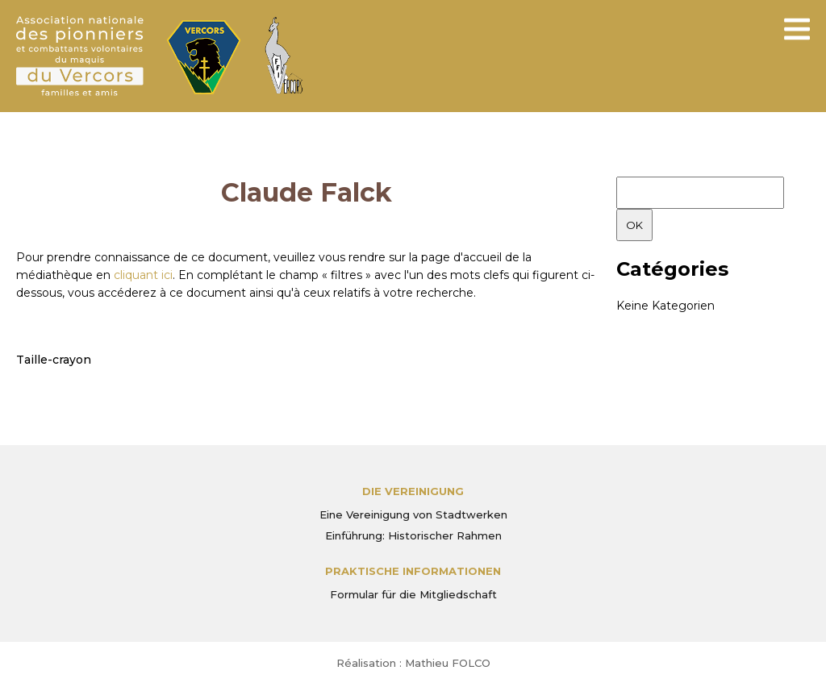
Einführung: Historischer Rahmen (413, 535)
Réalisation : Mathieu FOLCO (413, 662)
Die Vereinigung (413, 491)
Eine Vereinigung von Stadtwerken (413, 514)
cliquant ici (143, 275)
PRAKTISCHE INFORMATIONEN (413, 570)
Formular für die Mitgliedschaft (413, 594)
